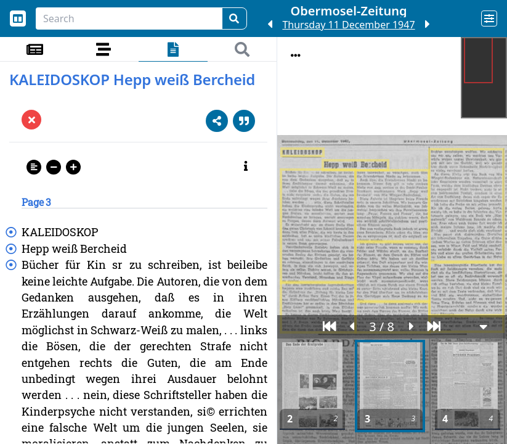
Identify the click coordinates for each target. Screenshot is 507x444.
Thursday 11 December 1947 (348, 24)
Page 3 (36, 201)
